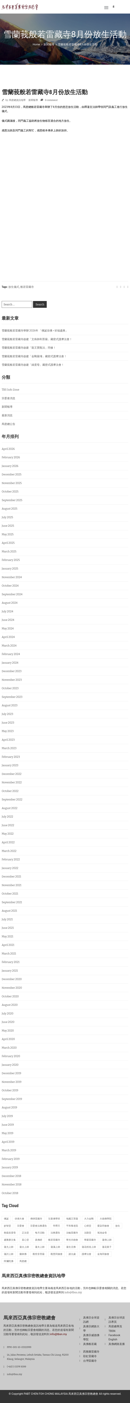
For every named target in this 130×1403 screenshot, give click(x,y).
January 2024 (10, 662)
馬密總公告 (8, 424)
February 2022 (11, 859)
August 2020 (10, 1004)
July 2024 (7, 611)
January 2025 (10, 568)
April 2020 (8, 1039)
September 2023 (12, 697)
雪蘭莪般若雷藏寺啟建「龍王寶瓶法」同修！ (29, 347)
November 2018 (11, 1184)
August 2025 (9, 508)
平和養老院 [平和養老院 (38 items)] (72, 1225)
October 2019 (10, 1090)
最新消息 (7, 415)
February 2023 (11, 756)
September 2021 (12, 902)
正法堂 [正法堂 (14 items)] (25, 1232)
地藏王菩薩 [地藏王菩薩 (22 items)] (72, 1218)
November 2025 (12, 483)
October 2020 (10, 996)
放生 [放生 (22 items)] (117, 1225)
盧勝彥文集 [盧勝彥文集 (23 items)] (10, 1239)
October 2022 (10, 791)
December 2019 (11, 1073)
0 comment (51, 100)
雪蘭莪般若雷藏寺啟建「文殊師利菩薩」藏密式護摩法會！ (37, 339)
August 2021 (9, 910)
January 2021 (10, 970)
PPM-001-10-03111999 (19, 1347)
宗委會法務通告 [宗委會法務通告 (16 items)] (38, 1225)
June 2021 (8, 927)
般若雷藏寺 (27, 286)
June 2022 (8, 825)
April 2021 (8, 945)
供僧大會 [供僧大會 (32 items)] (19, 1218)
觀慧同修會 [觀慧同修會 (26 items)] (56, 1254)
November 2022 (12, 782)
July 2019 (7, 1116)
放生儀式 (13, 286)
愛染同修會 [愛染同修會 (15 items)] (103, 1225)
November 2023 (12, 679)
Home (36, 44)
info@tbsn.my (73, 1292)
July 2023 (7, 714)
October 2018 (10, 1193)
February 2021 (10, 962)
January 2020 (10, 1064)
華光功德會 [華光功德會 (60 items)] (72, 1239)
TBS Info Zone (10, 389)
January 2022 (10, 868)
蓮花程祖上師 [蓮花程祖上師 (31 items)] (89, 1247)
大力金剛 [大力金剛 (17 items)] (89, 1218)
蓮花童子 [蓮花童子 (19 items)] (107, 1247)
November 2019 (11, 1082)
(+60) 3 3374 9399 (16, 1366)
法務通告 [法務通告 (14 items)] (55, 1232)
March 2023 (9, 748)
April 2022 (8, 842)
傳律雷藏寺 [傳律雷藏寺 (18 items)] (36, 1218)
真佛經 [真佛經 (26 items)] (38, 1239)
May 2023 (8, 731)
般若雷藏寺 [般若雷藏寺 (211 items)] (54, 1239)
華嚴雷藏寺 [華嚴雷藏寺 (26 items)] (90, 1239)
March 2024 (9, 645)
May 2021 (7, 936)
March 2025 (9, 551)
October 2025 (10, 491)
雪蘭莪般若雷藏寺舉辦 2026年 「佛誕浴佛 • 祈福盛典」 (35, 330)
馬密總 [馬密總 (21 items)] (23, 1261)
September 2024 (12, 594)
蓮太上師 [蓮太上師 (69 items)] (24, 1247)
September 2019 (12, 1099)
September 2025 (12, 500)
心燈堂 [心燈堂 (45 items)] (87, 1225)
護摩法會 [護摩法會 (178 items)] (86, 1254)
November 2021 (11, 885)
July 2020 (7, 1013)
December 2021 (11, 876)
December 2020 (12, 979)
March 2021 (9, 953)
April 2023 (8, 739)
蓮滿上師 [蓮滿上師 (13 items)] (55, 1247)
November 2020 (12, 987)
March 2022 (9, 851)
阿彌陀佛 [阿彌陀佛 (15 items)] (8, 1261)
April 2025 (8, 542)
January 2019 (10, 1167)
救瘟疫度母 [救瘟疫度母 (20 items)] (10, 1232)
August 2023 (9, 705)
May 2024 (8, 628)
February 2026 (11, 457)
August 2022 (9, 808)
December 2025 (11, 474)
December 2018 (11, 1176)
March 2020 (9, 1047)
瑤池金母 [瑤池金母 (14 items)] (102, 1232)
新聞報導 (49, 44)
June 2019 (8, 1124)
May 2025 (8, 534)
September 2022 (12, 799)
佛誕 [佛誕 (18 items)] (6, 1218)
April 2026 (8, 449)
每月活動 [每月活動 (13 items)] (40, 1232)
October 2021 (10, 893)
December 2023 (11, 671)
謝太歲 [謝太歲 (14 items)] (72, 1254)
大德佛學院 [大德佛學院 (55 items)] (106, 1218)
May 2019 (7, 1133)
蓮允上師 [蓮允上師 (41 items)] (8, 1247)
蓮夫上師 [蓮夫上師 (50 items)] (40, 1247)
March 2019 (9, 1150)
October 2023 (10, 688)
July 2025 (7, 517)
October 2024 (10, 585)
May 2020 (8, 1030)
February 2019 (11, 1159)
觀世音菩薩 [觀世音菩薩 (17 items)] (39, 1254)
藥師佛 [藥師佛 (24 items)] (23, 1254)
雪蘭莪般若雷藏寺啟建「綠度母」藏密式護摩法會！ (33, 364)
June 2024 (8, 620)
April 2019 (8, 1141)
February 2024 (11, 654)
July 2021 (7, 919)
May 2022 (8, 833)
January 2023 (10, 765)
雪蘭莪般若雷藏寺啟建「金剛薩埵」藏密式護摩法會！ (34, 356)
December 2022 (11, 774)
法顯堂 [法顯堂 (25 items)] (87, 1232)
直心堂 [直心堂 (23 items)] (25, 1239)
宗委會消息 (8, 398)
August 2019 (9, 1107)
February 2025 (11, 560)
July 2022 (7, 816)
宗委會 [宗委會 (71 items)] (20, 1225)
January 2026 (10, 466)
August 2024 (9, 602)
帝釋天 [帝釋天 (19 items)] (56, 1225)
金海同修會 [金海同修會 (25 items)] (103, 1254)
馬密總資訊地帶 (17, 100)
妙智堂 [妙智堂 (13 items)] (7, 1225)
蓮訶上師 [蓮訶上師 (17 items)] (8, 1254)
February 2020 (11, 1056)
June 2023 (8, 722)
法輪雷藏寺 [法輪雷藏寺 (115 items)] (72, 1232)
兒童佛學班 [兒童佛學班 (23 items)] (54, 1218)
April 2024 (8, 637)
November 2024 (12, 577)
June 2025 (8, 525)
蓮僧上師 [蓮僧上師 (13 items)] (107, 1239)
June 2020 (8, 1022)
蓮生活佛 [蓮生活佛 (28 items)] (71, 1247)
